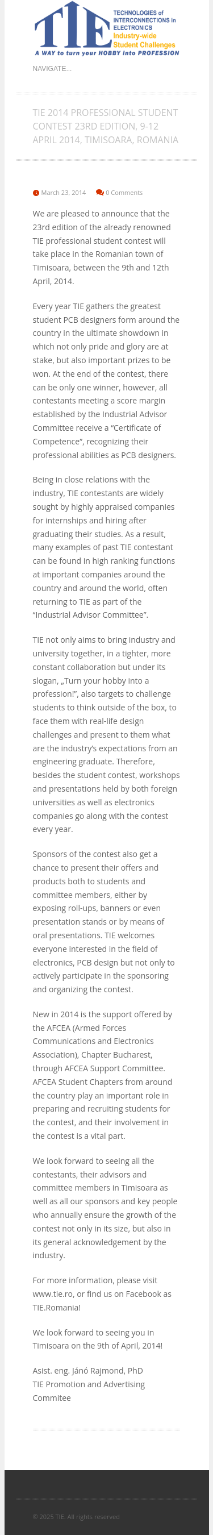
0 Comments (124, 192)
